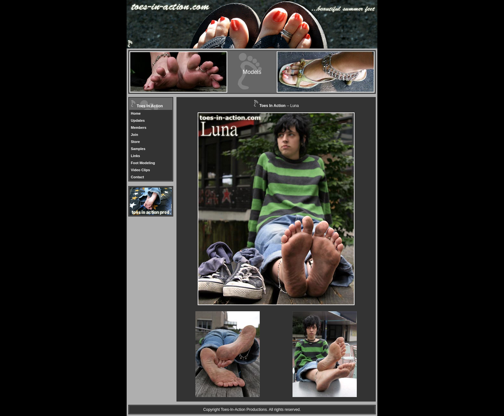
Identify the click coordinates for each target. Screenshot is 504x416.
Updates (138, 120)
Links (135, 156)
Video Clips (140, 170)
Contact (137, 177)
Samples (138, 149)
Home (136, 113)
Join (134, 135)
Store (135, 142)
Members (138, 127)
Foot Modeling (143, 163)
